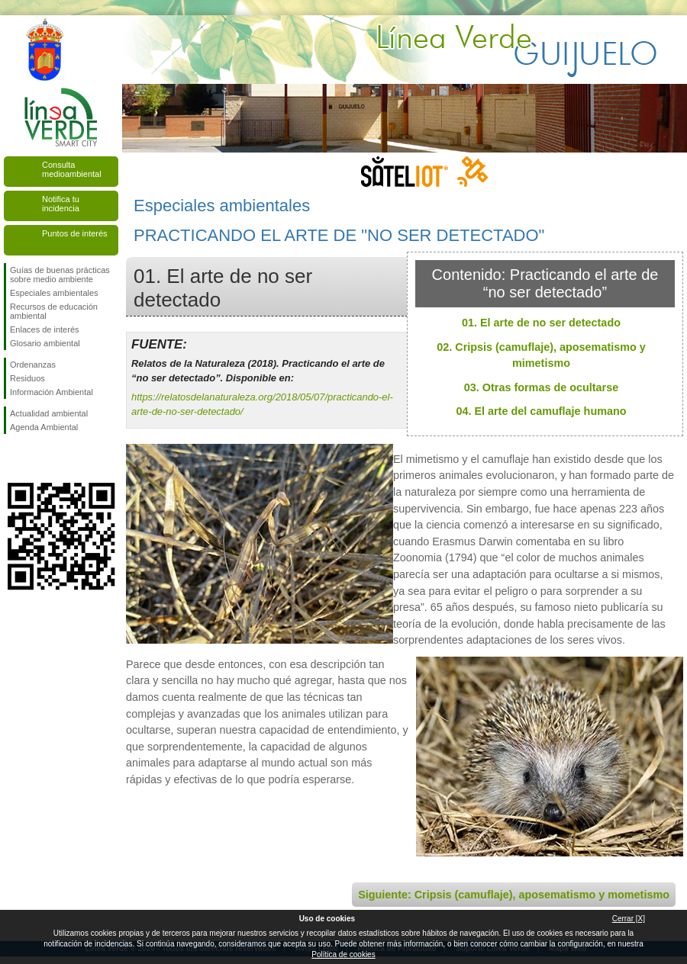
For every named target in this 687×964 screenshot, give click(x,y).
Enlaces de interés (44, 329)
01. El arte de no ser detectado (541, 323)
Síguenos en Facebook (13, 458)
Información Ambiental (51, 392)
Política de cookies (343, 954)
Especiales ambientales (54, 292)
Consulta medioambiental (72, 169)
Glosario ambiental (45, 343)
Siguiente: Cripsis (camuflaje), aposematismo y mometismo (513, 894)
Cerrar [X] (628, 918)
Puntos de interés (75, 233)
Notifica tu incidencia (60, 203)
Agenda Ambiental (44, 427)
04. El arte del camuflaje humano (541, 411)
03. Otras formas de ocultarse (541, 387)
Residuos (27, 378)
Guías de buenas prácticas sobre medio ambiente (60, 274)
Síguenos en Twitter (38, 458)
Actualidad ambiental (49, 413)
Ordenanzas (33, 364)
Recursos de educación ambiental (54, 311)
